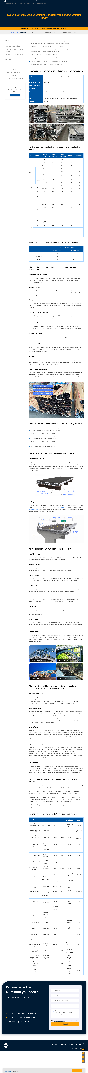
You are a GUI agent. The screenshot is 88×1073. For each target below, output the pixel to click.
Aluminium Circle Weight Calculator (13, 79)
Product (28, 3)
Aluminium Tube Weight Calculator (13, 74)
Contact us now (14, 99)
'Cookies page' (7, 1072)
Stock (40, 33)
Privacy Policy (54, 1048)
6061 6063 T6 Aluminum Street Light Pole (15, 58)
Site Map (63, 1048)
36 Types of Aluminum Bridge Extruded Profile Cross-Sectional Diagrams (14, 50)
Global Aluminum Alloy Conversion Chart (14, 82)
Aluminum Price (14, 36)
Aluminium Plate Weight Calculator (13, 68)
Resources (58, 3)
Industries (35, 3)
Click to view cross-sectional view (52, 93)
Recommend (43, 3)
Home (16, 3)
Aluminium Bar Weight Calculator (13, 71)
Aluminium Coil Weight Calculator (13, 77)
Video (51, 3)
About (22, 3)
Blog (64, 3)
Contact (69, 3)
